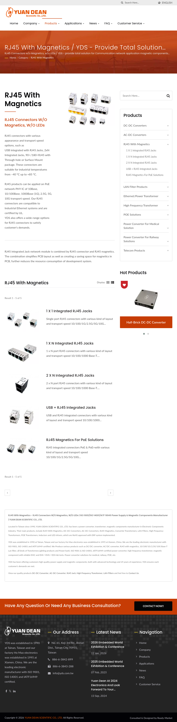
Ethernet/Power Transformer (141, 196)
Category (23, 57)
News (94, 23)
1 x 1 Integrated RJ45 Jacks (70, 310)
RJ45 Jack (71, 573)
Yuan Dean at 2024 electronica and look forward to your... (105, 684)
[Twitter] (10, 690)
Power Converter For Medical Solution (141, 225)
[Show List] (112, 282)
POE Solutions (132, 214)
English (167, 2)
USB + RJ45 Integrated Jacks (72, 407)
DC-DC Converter (40, 573)
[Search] (140, 2)
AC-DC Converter (58, 573)
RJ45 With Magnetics (42, 57)
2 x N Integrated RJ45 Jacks (71, 375)
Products (52, 23)
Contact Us (134, 573)
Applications (74, 23)
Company (31, 23)
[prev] (7, 493)
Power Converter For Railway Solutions (141, 239)
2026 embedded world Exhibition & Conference (107, 643)
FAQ (108, 23)
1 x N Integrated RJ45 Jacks (71, 343)
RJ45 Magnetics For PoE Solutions (76, 439)
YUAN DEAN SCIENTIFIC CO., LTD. (44, 716)
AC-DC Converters (135, 134)
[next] (110, 493)
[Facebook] (6, 690)
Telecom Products (134, 250)
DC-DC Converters (135, 125)
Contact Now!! (153, 606)
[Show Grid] (108, 282)
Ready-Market (164, 716)
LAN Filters (108, 573)
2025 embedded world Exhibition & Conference (107, 662)
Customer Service (131, 23)
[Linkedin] (14, 690)
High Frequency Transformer (141, 205)
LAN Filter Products (135, 186)
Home (14, 23)
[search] (122, 2)
